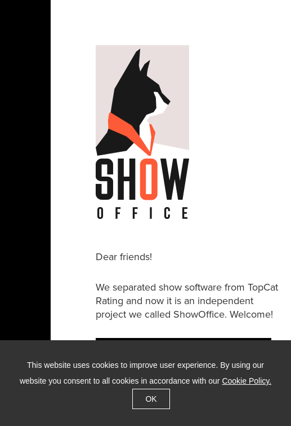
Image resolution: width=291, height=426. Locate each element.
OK (150, 398)
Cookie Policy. (246, 380)
